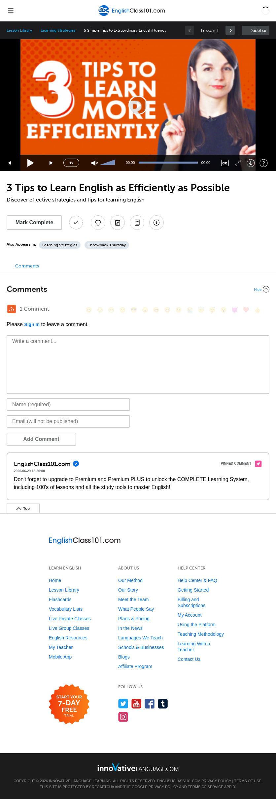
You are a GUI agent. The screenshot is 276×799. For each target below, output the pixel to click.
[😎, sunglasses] (133, 309)
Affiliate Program (135, 666)
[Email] (68, 421)
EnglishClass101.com (178, 781)
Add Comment (41, 439)
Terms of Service (206, 787)
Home (55, 580)
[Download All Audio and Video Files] (156, 222)
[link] (230, 30)
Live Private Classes (70, 618)
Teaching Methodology (201, 634)
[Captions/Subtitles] (225, 163)
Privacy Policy (216, 781)
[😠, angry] (145, 309)
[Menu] (10, 10)
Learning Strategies (58, 30)
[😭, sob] (189, 309)
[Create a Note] (117, 222)
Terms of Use (247, 781)
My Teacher (61, 647)
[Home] (132, 15)
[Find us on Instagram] (123, 717)
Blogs (124, 657)
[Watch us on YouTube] (136, 703)
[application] (138, 105)
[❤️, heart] (246, 309)
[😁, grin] (111, 309)
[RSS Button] (12, 309)
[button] (265, 10)
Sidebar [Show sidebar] (259, 30)
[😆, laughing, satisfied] (156, 309)
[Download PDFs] (137, 222)
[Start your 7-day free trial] (69, 704)
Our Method (130, 580)
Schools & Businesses (141, 647)
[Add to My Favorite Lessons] (98, 222)
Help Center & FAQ (197, 580)
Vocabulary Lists (66, 609)
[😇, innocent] (201, 309)
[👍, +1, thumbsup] (257, 309)
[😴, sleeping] (212, 309)
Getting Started (193, 590)
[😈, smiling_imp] (234, 309)
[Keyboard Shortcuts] (263, 163)
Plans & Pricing (134, 618)
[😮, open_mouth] (223, 309)
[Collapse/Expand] (138, 289)
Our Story (128, 590)
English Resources (68, 637)
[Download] (251, 163)
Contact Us (189, 659)
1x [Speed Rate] (71, 163)
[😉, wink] (178, 309)
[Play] (31, 163)
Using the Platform (197, 624)
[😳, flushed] (100, 309)
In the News (130, 628)
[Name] (68, 404)
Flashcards (60, 599)
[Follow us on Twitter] (123, 703)
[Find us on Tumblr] (163, 703)
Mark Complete (34, 222)
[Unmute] (94, 163)
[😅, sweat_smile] (167, 309)
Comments (27, 266)
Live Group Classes (69, 628)
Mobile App (60, 657)
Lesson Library (19, 30)
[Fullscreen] (238, 163)
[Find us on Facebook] (150, 703)
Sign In (32, 324)
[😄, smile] (88, 309)
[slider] (108, 163)
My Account (189, 615)
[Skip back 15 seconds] (10, 163)
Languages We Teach (140, 637)
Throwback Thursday (107, 245)
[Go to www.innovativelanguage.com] (138, 766)
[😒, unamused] (122, 309)
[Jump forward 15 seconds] (51, 163)
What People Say (136, 609)
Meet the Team (133, 599)
